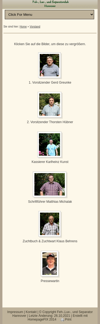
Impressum (15, 312)
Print (66, 319)
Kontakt (31, 312)
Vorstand (35, 26)
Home (23, 26)
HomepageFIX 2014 (42, 319)
